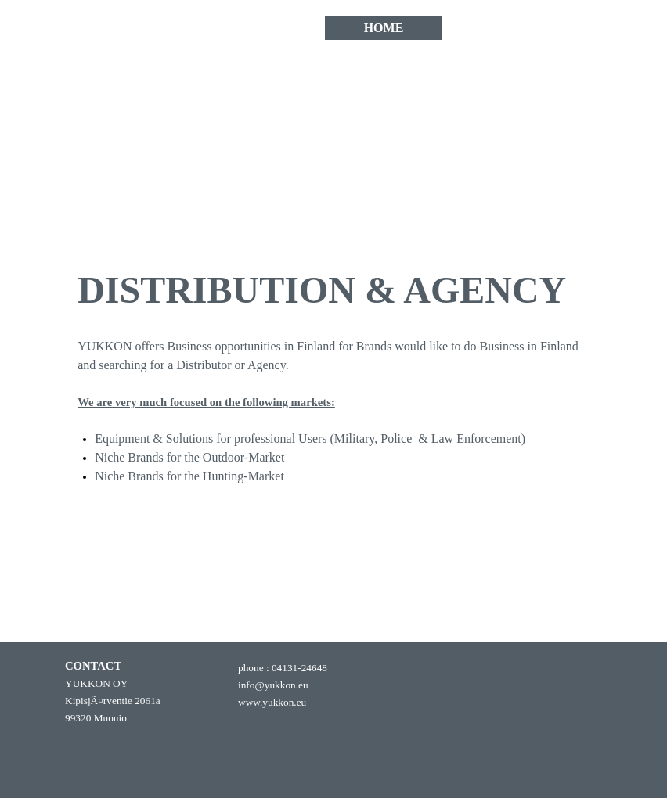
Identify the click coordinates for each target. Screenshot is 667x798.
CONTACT (503, 27)
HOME (384, 27)
